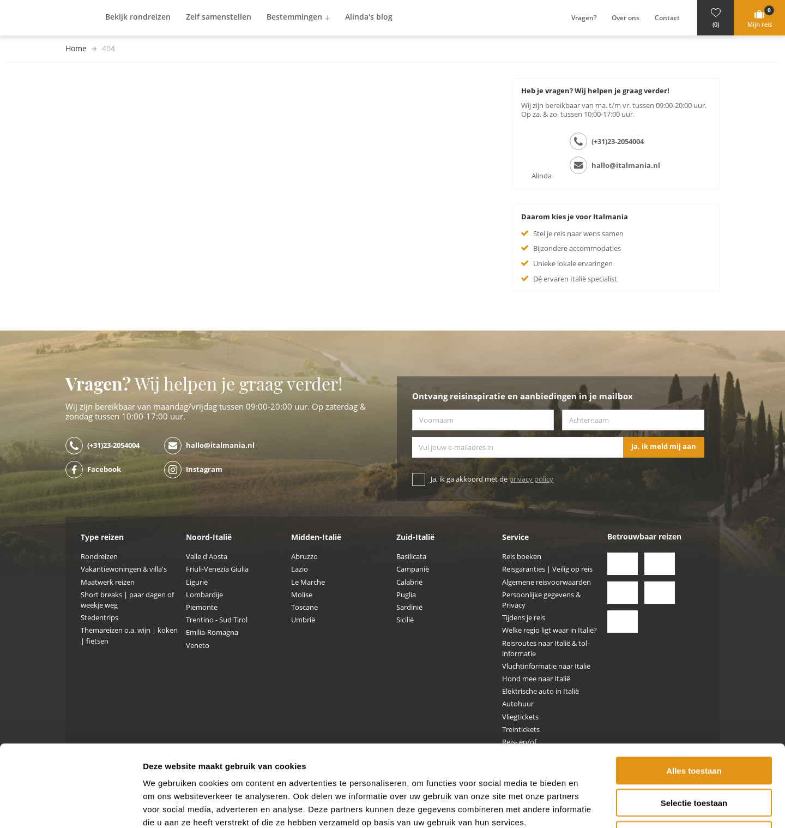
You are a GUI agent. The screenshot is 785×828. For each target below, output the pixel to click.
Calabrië (409, 582)
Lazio (299, 569)
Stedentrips (99, 618)
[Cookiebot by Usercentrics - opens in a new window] (70, 807)
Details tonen (589, 806)
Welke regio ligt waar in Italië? (549, 630)
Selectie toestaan (694, 726)
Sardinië (409, 607)
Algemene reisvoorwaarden (546, 582)
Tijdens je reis (523, 618)
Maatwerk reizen (108, 582)
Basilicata (411, 557)
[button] (715, 17)
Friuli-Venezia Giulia (217, 569)
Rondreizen (99, 557)
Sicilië (405, 620)
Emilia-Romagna (212, 632)
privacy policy (531, 479)
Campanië (412, 569)
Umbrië (303, 620)
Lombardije (204, 595)
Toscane (304, 607)
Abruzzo (304, 557)
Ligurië (197, 582)
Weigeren (693, 758)
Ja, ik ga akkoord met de (492, 479)
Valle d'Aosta (206, 557)
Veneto (197, 645)
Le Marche (308, 582)
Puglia (406, 595)
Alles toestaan (694, 694)
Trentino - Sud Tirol (216, 620)
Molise (301, 595)
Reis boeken (521, 557)
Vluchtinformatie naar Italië (546, 666)
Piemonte (202, 607)
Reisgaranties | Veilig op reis (547, 569)
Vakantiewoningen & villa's (124, 569)
